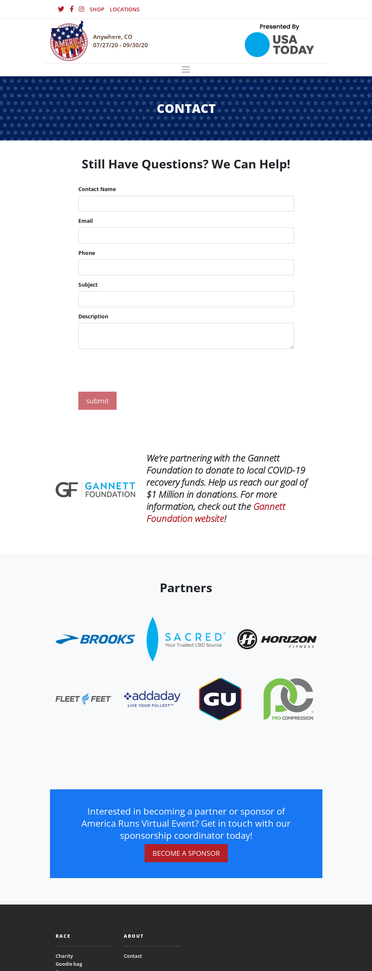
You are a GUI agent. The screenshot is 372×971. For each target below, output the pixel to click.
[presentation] (135, 369)
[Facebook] (71, 9)
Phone (86, 252)
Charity (64, 955)
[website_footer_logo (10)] (220, 698)
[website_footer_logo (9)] (288, 698)
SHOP (97, 9)
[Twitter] (61, 9)
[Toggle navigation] (186, 69)
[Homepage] (69, 41)
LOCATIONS (125, 9)
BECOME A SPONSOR (186, 853)
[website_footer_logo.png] (186, 638)
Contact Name (97, 189)
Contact (133, 955)
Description (93, 316)
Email (85, 220)
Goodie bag (69, 963)
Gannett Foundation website (215, 512)
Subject (88, 284)
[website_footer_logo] (95, 638)
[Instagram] (81, 9)
